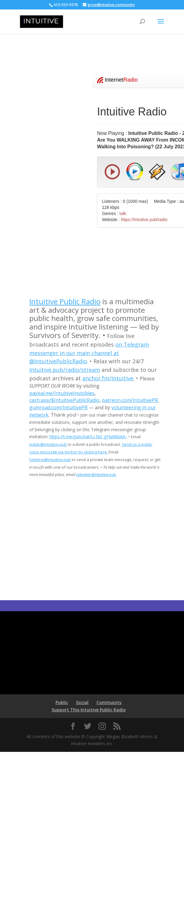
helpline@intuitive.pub (50, 459)
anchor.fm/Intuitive (107, 378)
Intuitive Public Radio (64, 301)
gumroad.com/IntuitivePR (58, 407)
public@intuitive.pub (48, 444)
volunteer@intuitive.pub (96, 474)
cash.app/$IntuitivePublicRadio (64, 400)
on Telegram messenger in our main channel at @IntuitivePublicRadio (89, 353)
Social (82, 702)
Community (109, 702)
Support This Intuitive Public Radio (89, 710)
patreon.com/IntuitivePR (130, 400)
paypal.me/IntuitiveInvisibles (62, 393)
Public (62, 702)
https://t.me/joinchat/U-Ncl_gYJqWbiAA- (88, 436)
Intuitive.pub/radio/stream (64, 369)
